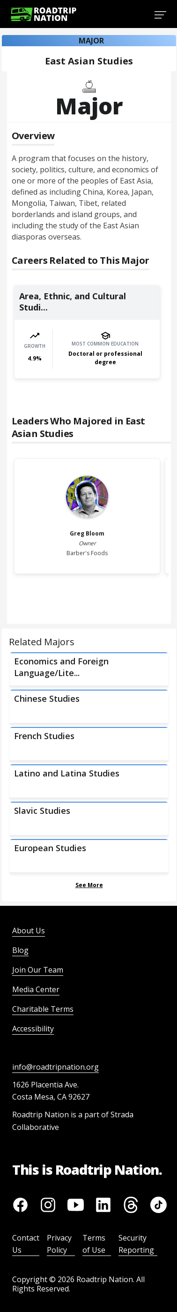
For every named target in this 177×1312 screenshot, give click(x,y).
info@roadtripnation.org (55, 1067)
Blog (20, 950)
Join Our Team (37, 970)
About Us (28, 930)
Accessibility (33, 1028)
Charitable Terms (43, 1009)
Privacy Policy (59, 1244)
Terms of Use (93, 1244)
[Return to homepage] (43, 14)
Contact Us (25, 1244)
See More (89, 885)
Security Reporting (136, 1244)
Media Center (35, 989)
